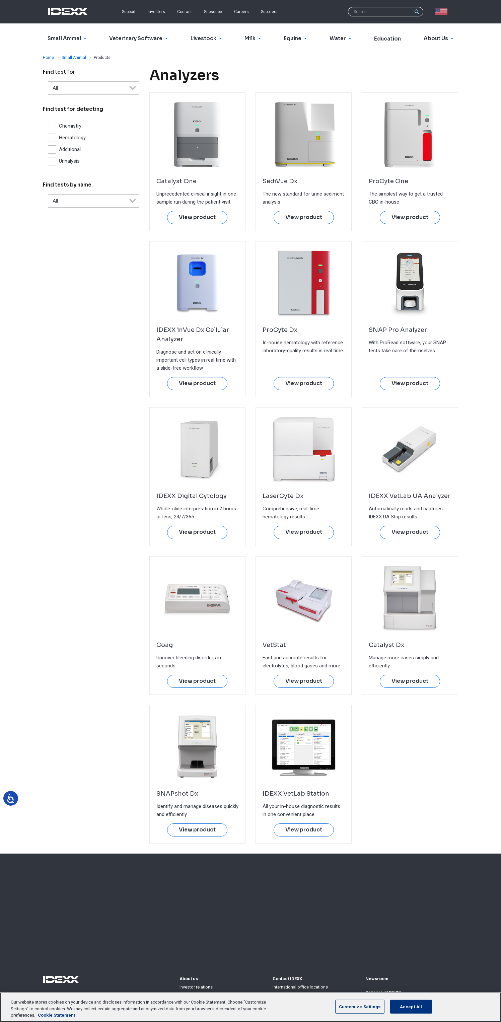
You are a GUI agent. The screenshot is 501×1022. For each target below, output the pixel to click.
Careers (241, 11)
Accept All (411, 1006)
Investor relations (196, 987)
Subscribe (213, 11)
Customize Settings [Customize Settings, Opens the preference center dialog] (359, 1006)
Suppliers (269, 11)
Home (48, 57)
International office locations (300, 987)
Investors (156, 11)
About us (189, 978)
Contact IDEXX (287, 978)
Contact (184, 11)
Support (129, 11)
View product (197, 217)
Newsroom (376, 978)
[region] (250, 1007)
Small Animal (74, 57)
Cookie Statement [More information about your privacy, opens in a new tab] (56, 1015)
